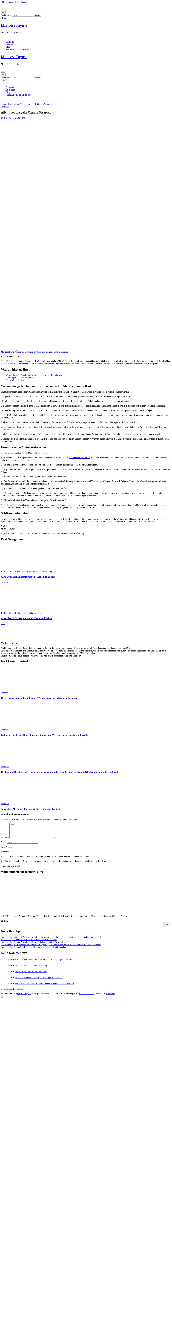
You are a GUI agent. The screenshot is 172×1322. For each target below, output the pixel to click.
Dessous (22, 533)
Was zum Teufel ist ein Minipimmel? (31, 974)
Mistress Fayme (14, 25)
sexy (53, 533)
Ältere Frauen (12, 533)
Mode (34, 533)
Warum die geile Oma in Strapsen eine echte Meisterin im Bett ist (34, 375)
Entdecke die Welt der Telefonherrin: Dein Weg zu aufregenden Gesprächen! (34, 950)
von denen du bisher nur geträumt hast (104, 427)
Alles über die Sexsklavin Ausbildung (31, 968)
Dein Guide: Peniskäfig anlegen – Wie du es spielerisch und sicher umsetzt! (41, 698)
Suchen (4, 924)
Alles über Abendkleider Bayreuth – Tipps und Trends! (30, 808)
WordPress (110, 996)
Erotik (29, 533)
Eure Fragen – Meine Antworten (20, 378)
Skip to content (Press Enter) (13, 2)
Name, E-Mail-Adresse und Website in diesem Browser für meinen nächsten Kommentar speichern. (47, 859)
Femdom (5, 106)
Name (4, 845)
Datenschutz (6, 992)
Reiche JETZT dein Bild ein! (18, 49)
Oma (40, 533)
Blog (8, 47)
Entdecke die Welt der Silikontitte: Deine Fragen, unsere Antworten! (44, 986)
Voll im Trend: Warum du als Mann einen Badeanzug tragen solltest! (44, 962)
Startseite (10, 42)
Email (4, 850)
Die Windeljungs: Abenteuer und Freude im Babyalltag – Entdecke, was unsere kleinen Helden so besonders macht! (51, 947)
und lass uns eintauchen (113, 364)
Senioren (46, 533)
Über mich (10, 44)
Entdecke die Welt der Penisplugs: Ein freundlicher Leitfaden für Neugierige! (34, 945)
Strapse (58, 533)
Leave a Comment (43, 352)
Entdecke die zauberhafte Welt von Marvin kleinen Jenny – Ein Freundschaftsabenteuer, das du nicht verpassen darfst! (52, 940)
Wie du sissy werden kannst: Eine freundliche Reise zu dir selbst (29, 942)
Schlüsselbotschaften (15, 380)
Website (4, 854)
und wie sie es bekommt (79, 457)
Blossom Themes (86, 996)
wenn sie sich (107, 401)
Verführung (79, 533)
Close (4, 18)
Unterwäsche (67, 533)
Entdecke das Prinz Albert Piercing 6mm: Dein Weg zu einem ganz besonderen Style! (46, 735)
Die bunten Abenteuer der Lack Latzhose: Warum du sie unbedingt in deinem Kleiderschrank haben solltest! (59, 771)
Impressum (18, 992)
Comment (5, 840)
